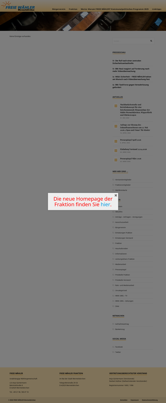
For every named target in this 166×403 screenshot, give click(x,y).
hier (105, 204)
